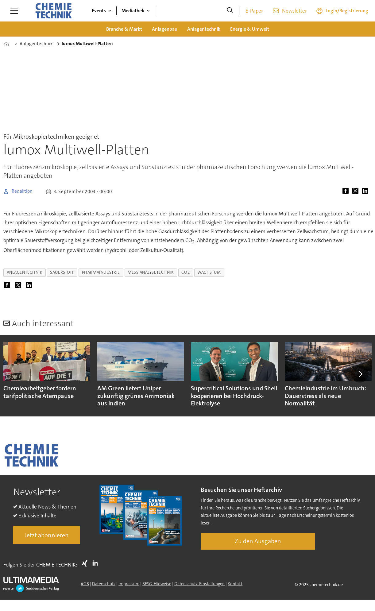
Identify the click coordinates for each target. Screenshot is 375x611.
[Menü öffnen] (14, 10)
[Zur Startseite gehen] (53, 10)
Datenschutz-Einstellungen (199, 583)
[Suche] (230, 11)
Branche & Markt (124, 29)
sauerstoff (62, 272)
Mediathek (133, 10)
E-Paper (254, 10)
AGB (85, 583)
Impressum (128, 583)
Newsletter (294, 10)
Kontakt (235, 583)
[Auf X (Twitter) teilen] (356, 191)
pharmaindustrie (101, 272)
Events (99, 10)
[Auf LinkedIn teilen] (366, 191)
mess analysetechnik (151, 272)
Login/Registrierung (347, 10)
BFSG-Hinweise (156, 583)
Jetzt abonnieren (47, 535)
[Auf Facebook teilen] (346, 191)
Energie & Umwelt (249, 29)
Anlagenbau (164, 29)
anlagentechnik (25, 272)
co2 (185, 272)
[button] (359, 373)
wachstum (209, 272)
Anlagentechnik (203, 29)
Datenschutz (103, 583)
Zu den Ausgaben (258, 541)
